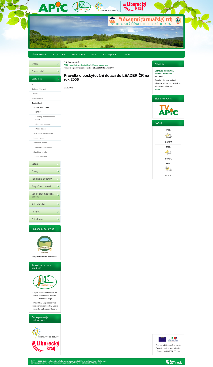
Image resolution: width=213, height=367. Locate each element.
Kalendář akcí (45, 204)
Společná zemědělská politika (45, 195)
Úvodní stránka (39, 54)
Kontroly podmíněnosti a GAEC (45, 118)
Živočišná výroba (40, 152)
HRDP (38, 112)
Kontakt (126, 54)
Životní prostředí (40, 157)
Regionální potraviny (45, 179)
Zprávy (45, 171)
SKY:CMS (74, 363)
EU (33, 84)
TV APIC (45, 212)
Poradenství (45, 71)
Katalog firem (110, 54)
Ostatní (35, 94)
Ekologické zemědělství (43, 133)
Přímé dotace (40, 129)
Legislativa (74, 65)
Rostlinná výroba (40, 143)
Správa (45, 164)
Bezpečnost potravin (45, 186)
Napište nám (78, 54)
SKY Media (174, 362)
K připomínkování (39, 89)
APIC (66, 65)
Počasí (94, 54)
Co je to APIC (59, 54)
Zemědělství (85, 65)
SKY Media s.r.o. (94, 363)
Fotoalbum (45, 219)
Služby (45, 64)
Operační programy (43, 124)
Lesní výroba (39, 138)
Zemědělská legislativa (43, 147)
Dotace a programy (100, 65)
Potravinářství (37, 98)
